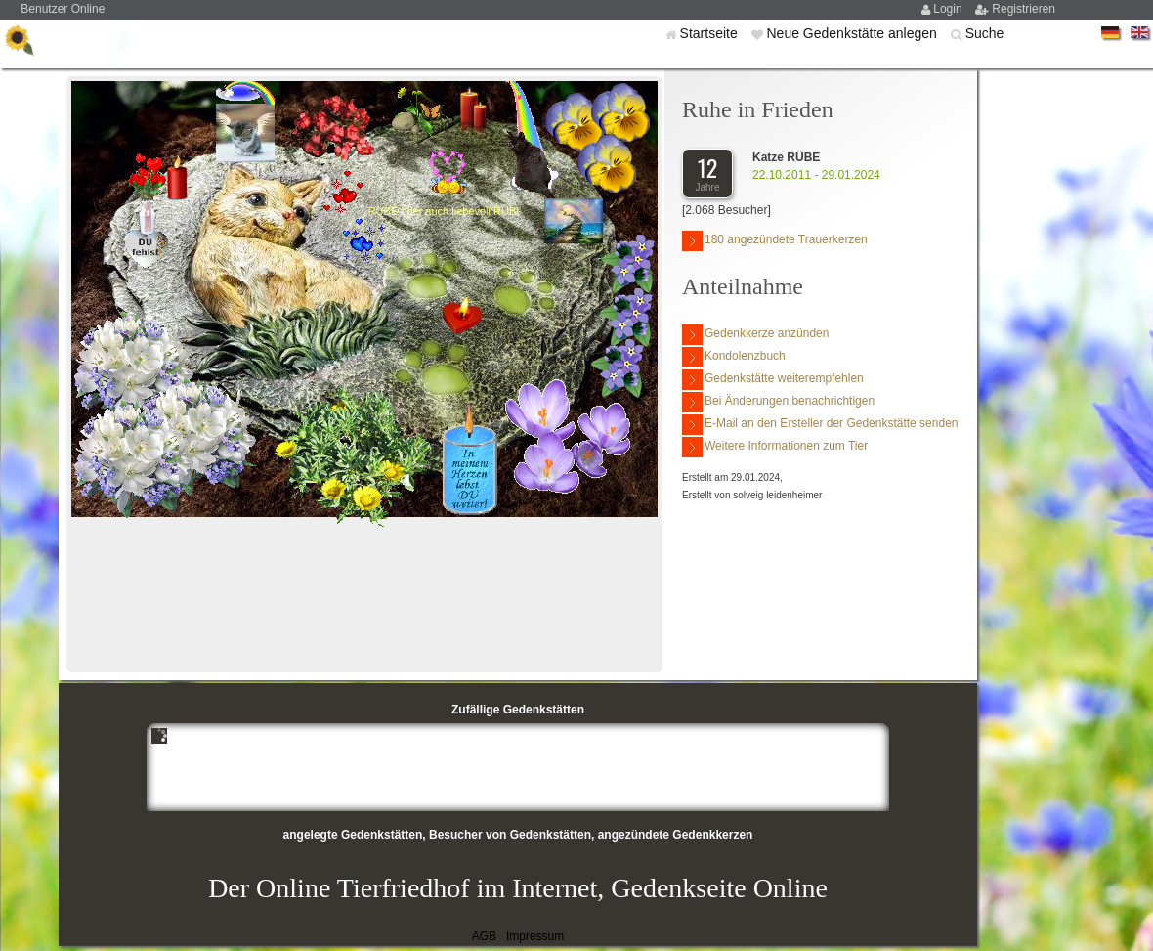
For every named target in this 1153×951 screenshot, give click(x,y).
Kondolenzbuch (734, 357)
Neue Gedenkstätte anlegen (853, 33)
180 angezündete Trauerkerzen (775, 241)
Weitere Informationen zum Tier (775, 447)
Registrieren (1023, 9)
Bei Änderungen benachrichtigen (778, 402)
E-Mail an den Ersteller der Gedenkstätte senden (820, 424)
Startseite (711, 33)
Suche (984, 33)
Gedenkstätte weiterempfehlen (773, 379)
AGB (484, 936)
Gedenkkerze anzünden (755, 334)
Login (949, 9)
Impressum (535, 936)
